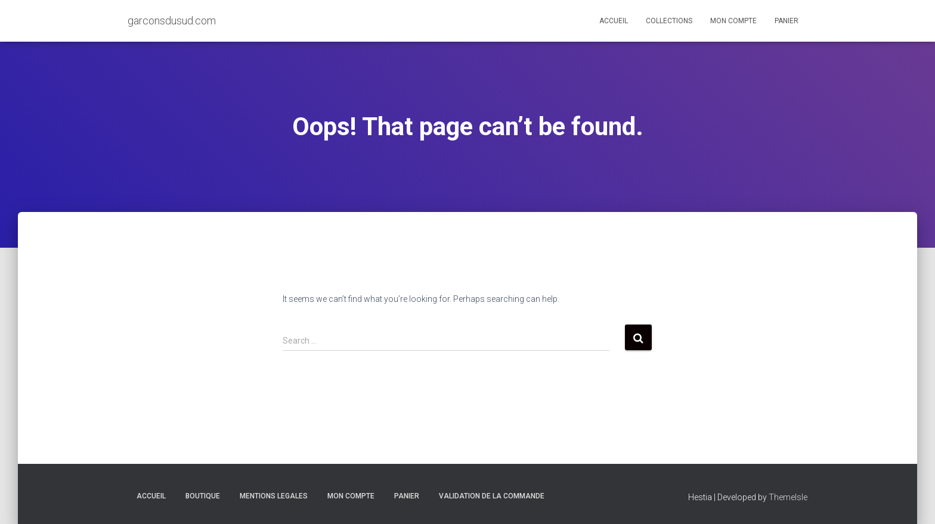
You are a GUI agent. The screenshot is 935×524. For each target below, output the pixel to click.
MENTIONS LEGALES (274, 496)
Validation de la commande (491, 496)
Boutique (202, 496)
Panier (786, 21)
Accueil (613, 21)
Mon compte (733, 21)
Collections (669, 21)
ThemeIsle (788, 497)
